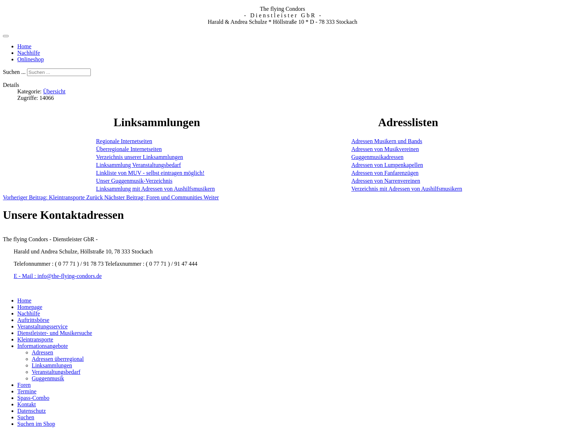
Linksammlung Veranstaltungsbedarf (138, 165)
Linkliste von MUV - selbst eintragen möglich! (150, 173)
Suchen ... (14, 72)
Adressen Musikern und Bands (386, 141)
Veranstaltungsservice (42, 326)
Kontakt (26, 404)
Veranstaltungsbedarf (56, 372)
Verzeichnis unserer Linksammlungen (139, 157)
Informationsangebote (42, 346)
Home (24, 46)
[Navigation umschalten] (6, 36)
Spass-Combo (33, 398)
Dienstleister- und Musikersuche (54, 333)
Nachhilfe (28, 53)
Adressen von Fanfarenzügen (385, 173)
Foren (24, 385)
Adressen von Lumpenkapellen (387, 165)
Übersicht (54, 91)
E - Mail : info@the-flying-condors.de (58, 276)
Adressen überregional (58, 359)
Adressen (42, 352)
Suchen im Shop (36, 424)
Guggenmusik (48, 378)
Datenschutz (31, 411)
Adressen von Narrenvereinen (385, 181)
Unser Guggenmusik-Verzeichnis (134, 181)
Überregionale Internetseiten (129, 149)
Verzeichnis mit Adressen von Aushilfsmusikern (406, 189)
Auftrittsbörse (33, 320)
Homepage (29, 307)
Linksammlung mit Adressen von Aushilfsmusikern (155, 189)
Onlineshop (30, 59)
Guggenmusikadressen (377, 157)
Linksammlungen (52, 365)
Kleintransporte (35, 339)
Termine (26, 391)
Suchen (25, 417)
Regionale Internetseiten (124, 141)
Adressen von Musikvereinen (385, 149)
